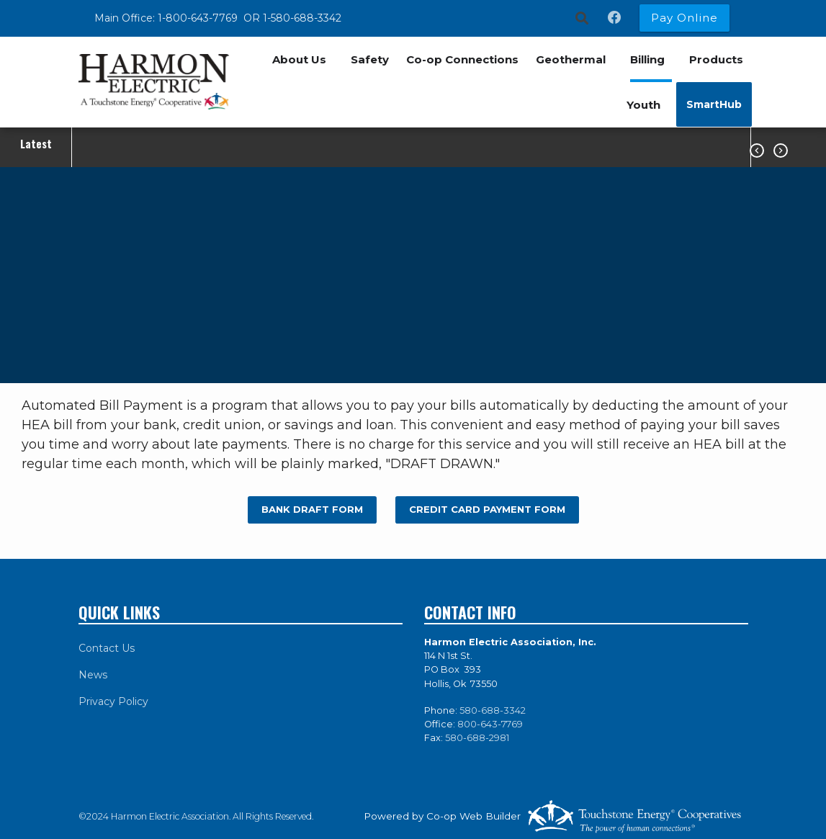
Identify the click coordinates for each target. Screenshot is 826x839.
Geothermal (571, 59)
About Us (299, 59)
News (92, 674)
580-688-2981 (477, 737)
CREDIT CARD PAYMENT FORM (487, 509)
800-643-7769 (490, 724)
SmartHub (714, 104)
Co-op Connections (462, 59)
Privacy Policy (113, 701)
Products (716, 59)
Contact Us (106, 648)
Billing (647, 59)
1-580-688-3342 (302, 18)
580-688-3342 (492, 710)
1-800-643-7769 (199, 18)
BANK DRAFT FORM (311, 509)
